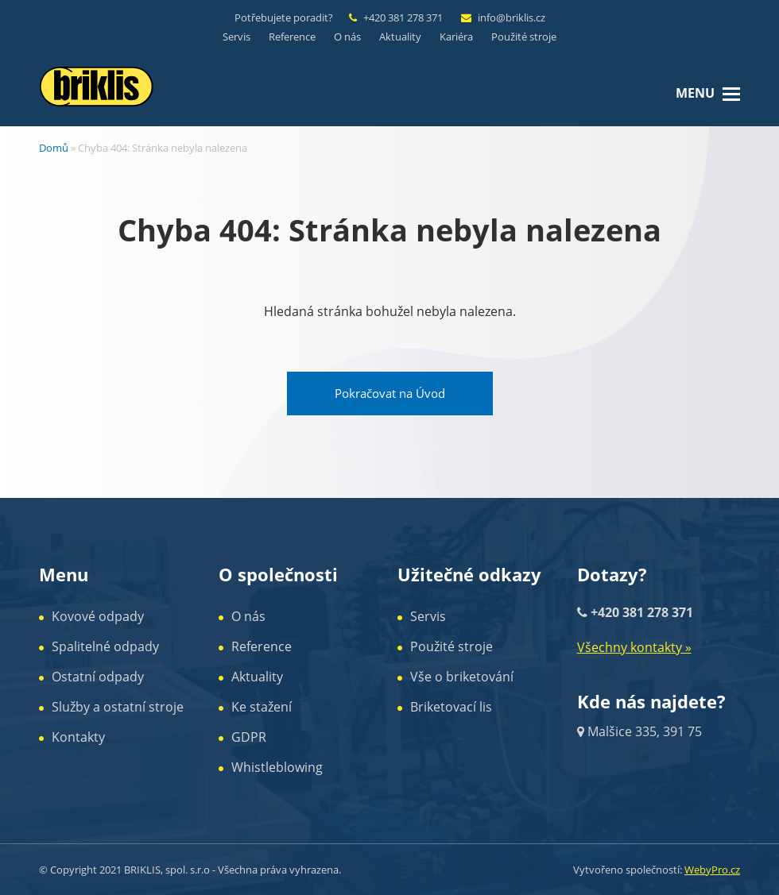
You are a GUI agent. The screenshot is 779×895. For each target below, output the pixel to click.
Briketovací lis (451, 707)
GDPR (248, 737)
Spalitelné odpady (105, 646)
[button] (731, 93)
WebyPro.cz (712, 869)
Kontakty (78, 737)
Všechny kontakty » (634, 647)
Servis (428, 616)
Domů (53, 148)
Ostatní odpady (98, 676)
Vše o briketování (462, 676)
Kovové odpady (98, 616)
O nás (248, 616)
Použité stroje (451, 646)
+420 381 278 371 (403, 17)
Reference (261, 646)
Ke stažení (261, 707)
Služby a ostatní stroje (118, 707)
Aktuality (257, 676)
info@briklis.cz (511, 17)
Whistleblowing (277, 767)
